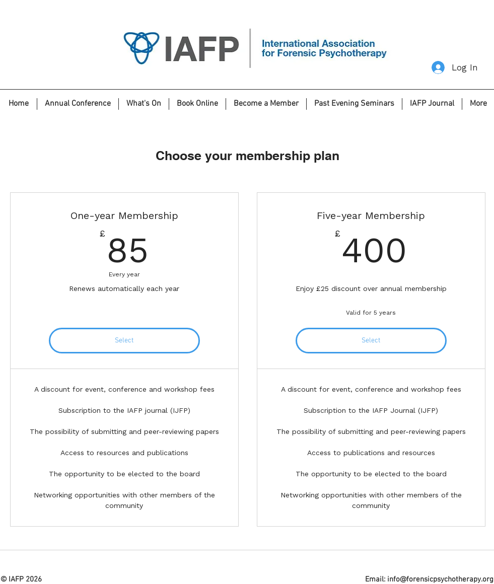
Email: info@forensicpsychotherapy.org (429, 579)
